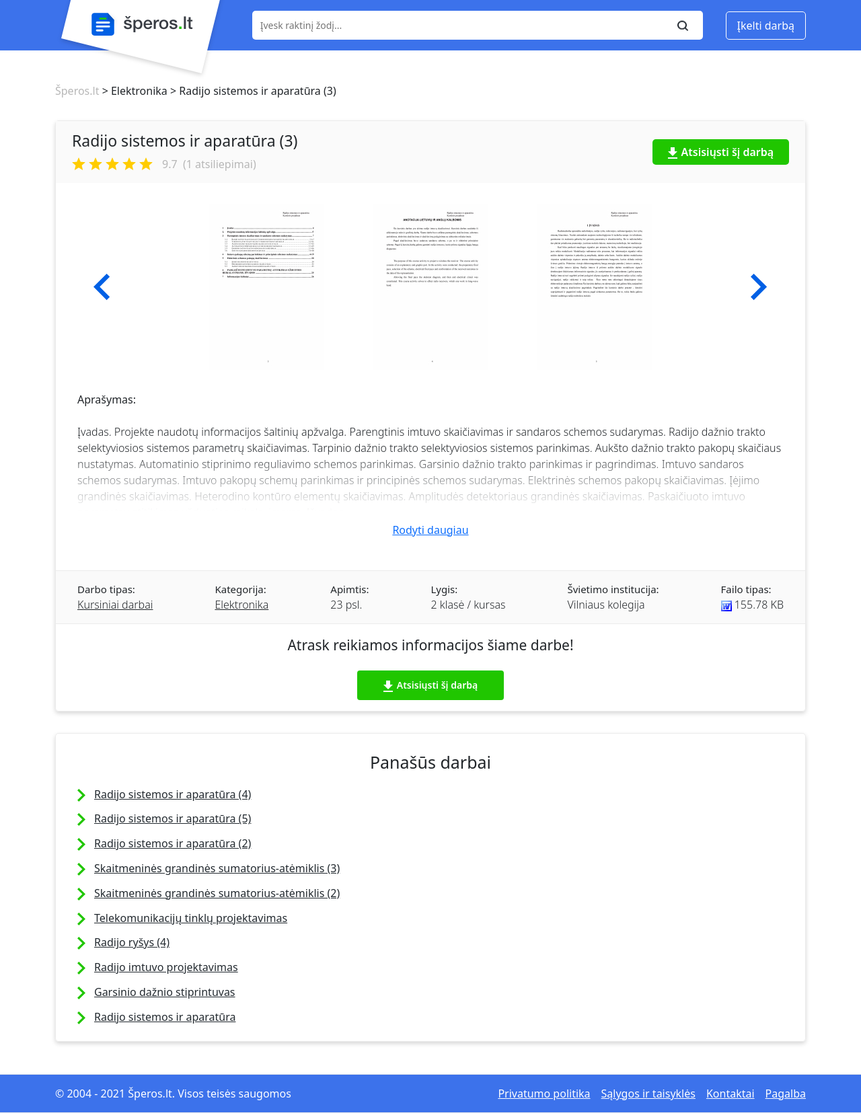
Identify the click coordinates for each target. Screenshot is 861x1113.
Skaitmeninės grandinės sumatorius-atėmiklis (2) (217, 893)
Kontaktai (730, 1093)
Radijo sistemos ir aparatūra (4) (172, 794)
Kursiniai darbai (115, 604)
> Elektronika (133, 90)
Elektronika (241, 604)
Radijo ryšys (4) (132, 942)
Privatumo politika (544, 1093)
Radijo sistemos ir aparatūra (164, 1016)
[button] (101, 287)
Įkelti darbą (765, 25)
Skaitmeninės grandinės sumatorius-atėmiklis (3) (217, 868)
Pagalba (785, 1093)
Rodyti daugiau (430, 530)
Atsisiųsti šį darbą (721, 152)
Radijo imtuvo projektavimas (166, 967)
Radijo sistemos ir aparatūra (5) (172, 818)
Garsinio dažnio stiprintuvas (164, 992)
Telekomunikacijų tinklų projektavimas (190, 918)
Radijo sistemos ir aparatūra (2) (172, 843)
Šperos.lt (77, 90)
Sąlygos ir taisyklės (648, 1093)
